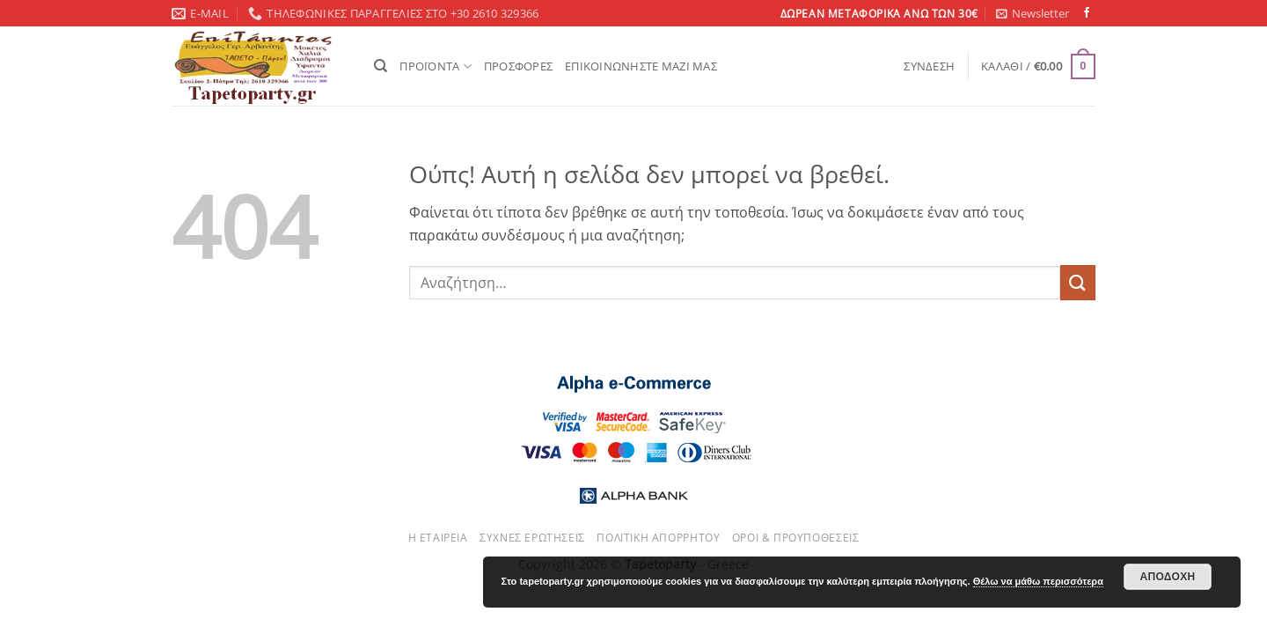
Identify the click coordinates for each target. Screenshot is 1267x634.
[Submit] (1077, 282)
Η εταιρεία (438, 537)
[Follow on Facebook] (1086, 13)
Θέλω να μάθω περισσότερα (1038, 581)
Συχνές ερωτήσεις (532, 537)
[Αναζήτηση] (380, 66)
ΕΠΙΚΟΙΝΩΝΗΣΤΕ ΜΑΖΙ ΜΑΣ (641, 66)
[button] (1032, 13)
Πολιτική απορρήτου (658, 537)
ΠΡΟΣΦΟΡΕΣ (518, 66)
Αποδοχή (1167, 577)
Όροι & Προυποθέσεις (796, 537)
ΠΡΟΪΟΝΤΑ (435, 66)
